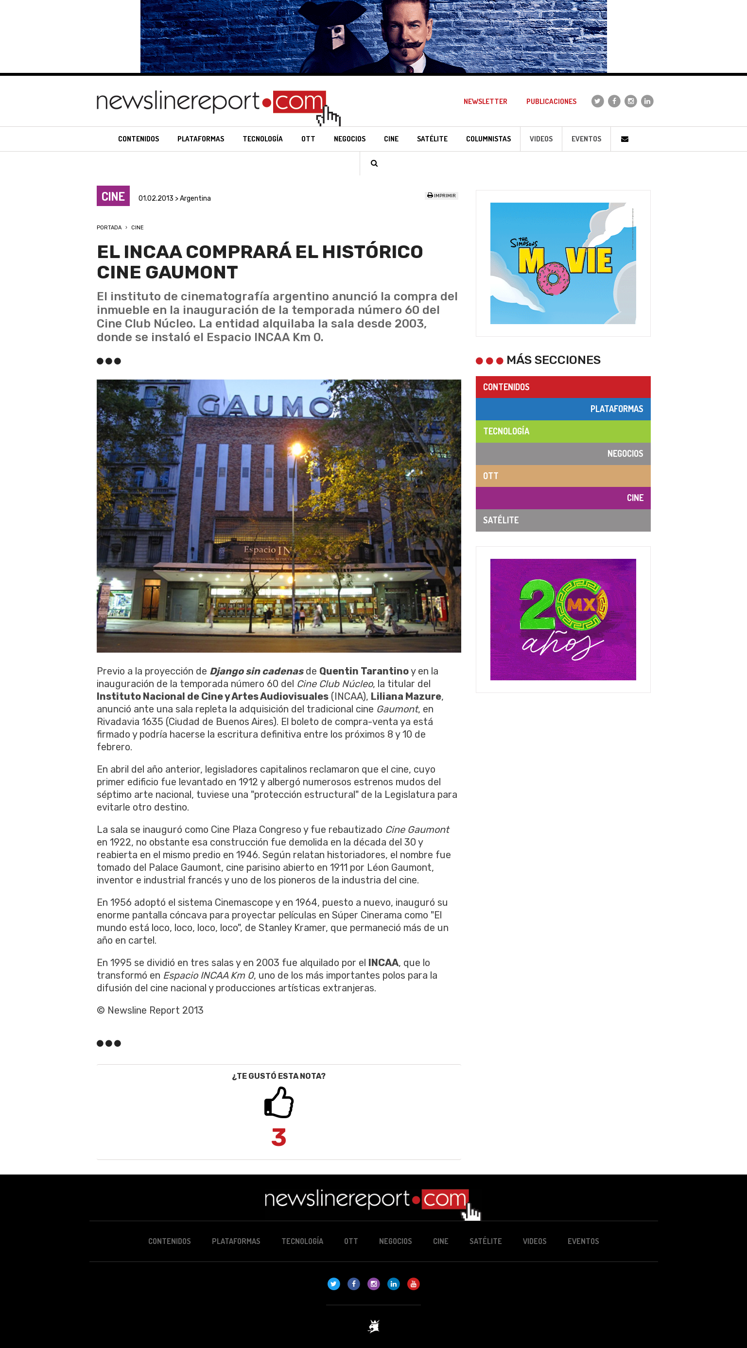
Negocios (625, 453)
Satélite (501, 520)
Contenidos (506, 386)
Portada (109, 228)
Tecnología (506, 431)
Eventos (586, 138)
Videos (541, 138)
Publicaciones (551, 101)
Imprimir (441, 196)
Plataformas (617, 408)
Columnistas (488, 138)
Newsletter (485, 101)
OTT (491, 475)
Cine (137, 228)
